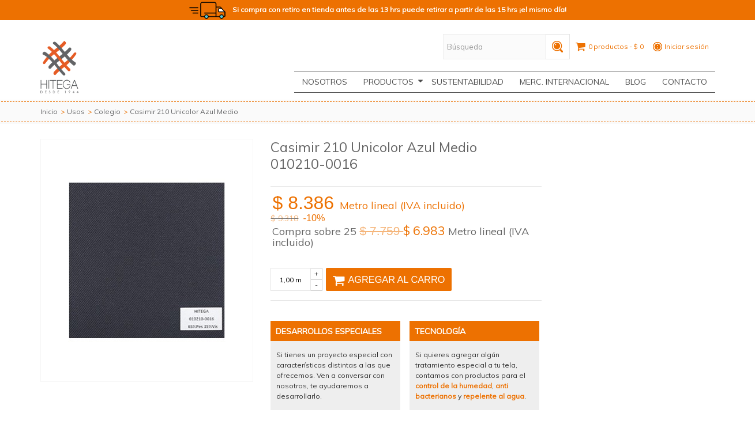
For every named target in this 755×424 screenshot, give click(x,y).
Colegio (107, 111)
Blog (635, 82)
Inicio (49, 111)
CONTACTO (684, 82)
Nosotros (324, 82)
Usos (76, 111)
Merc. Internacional (564, 82)
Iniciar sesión (686, 46)
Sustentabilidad (467, 82)
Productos (393, 82)
